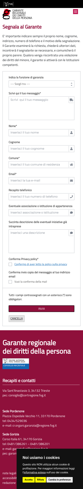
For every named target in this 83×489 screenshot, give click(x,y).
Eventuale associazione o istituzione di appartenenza (40, 206)
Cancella (16, 318)
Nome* (13, 126)
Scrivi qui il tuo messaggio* (25, 93)
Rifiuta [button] (40, 479)
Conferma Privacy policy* (23, 259)
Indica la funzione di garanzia (26, 77)
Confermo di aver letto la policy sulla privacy (40, 264)
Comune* (14, 158)
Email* (12, 174)
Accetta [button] (29, 479)
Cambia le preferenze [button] (59, 479)
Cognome (14, 142)
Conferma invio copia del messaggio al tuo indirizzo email (39, 274)
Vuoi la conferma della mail (28, 282)
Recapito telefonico (20, 190)
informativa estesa (35, 472)
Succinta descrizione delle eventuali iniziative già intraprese (38, 224)
